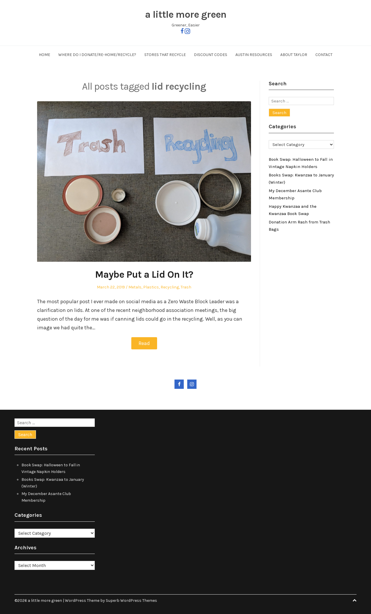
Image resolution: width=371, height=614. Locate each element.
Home (44, 54)
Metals (134, 287)
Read (144, 343)
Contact (323, 54)
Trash (186, 287)
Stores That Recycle (165, 54)
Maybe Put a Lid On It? (144, 274)
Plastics (151, 287)
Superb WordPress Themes (131, 600)
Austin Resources (253, 54)
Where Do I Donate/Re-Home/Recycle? (97, 54)
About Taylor (293, 54)
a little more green (185, 14)
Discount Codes (210, 54)
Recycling (170, 287)
